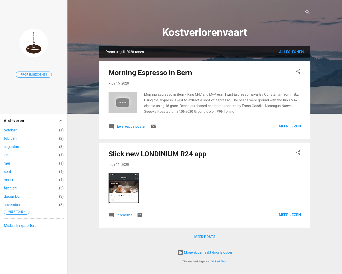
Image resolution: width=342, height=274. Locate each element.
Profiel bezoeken (34, 74)
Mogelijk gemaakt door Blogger (204, 252)
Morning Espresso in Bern (150, 72)
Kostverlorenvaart (204, 32)
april (7, 171)
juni (6, 155)
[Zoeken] (307, 13)
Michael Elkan (219, 261)
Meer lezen (290, 126)
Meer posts (204, 237)
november (12, 204)
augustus (11, 146)
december (12, 196)
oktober (10, 130)
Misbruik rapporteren (21, 225)
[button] (298, 72)
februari (10, 138)
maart (8, 180)
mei (7, 163)
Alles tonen (291, 52)
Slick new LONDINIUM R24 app (157, 154)
